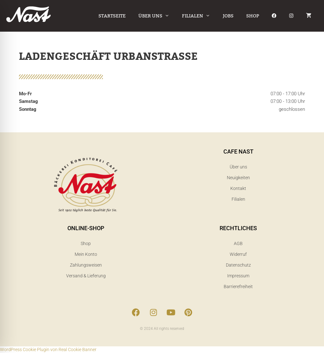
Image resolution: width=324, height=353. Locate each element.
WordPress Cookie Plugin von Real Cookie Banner (48, 349)
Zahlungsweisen (86, 265)
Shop (252, 16)
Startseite (112, 16)
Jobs (228, 16)
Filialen (199, 15)
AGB (238, 243)
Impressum (238, 275)
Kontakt (238, 188)
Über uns (157, 15)
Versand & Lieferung (86, 275)
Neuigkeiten (238, 177)
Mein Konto (86, 254)
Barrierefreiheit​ (238, 286)
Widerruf (238, 254)
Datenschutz (238, 265)
